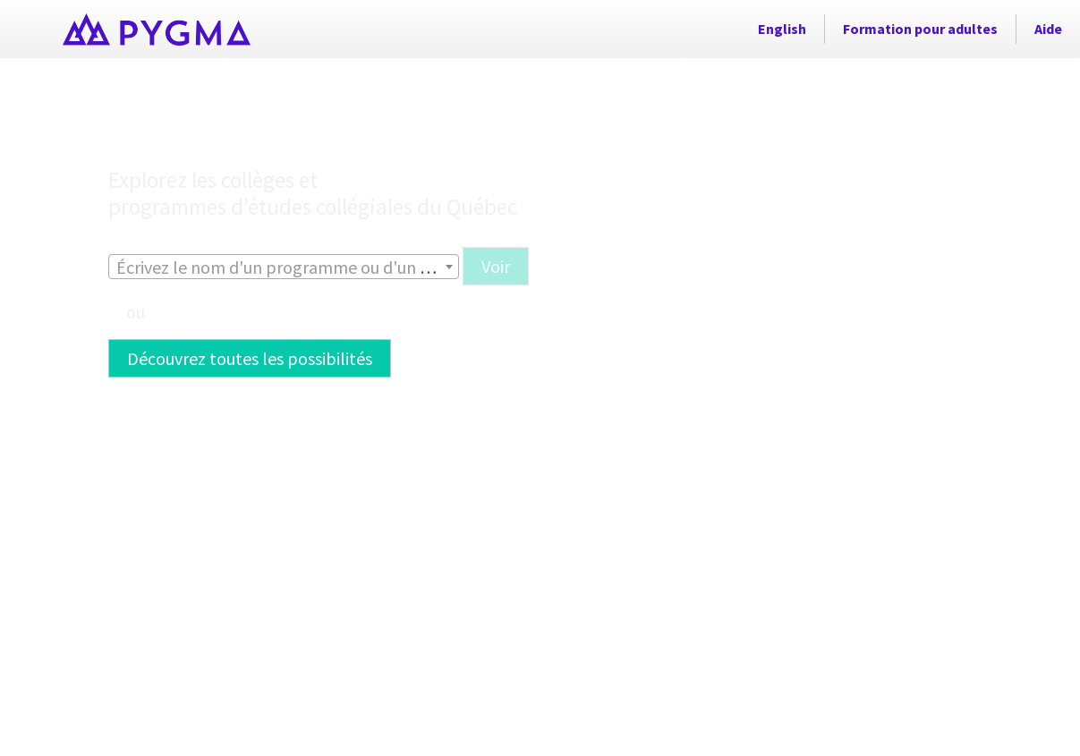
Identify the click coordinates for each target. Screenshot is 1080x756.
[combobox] (284, 335)
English (782, 29)
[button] (496, 335)
